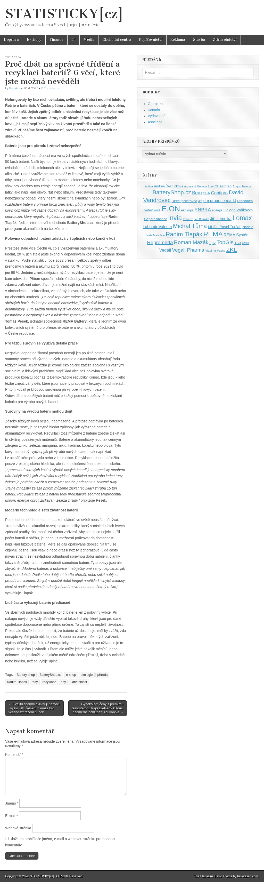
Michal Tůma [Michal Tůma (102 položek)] (190, 226)
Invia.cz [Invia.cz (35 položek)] (188, 219)
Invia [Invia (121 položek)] (175, 217)
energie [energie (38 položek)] (217, 210)
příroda (102, 675)
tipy (63, 682)
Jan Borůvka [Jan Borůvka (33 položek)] (201, 219)
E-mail (11, 816)
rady (34, 682)
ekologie (87, 675)
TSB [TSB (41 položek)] (237, 243)
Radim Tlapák (17, 682)
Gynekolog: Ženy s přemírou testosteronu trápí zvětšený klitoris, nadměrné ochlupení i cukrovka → (97, 708)
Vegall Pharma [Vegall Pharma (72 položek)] (188, 250)
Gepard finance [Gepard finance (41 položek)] (155, 219)
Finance (56, 39)
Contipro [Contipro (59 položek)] (219, 192)
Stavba (199, 39)
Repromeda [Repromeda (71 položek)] (160, 242)
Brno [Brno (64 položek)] (197, 192)
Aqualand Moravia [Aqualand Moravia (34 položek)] (195, 186)
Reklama (177, 39)
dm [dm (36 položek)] (200, 201)
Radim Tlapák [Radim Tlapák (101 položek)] (184, 234)
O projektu (156, 104)
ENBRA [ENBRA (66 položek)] (203, 209)
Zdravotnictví (225, 39)
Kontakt (154, 110)
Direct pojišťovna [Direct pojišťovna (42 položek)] (184, 201)
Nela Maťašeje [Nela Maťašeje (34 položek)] (155, 235)
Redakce (14, 88)
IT (73, 39)
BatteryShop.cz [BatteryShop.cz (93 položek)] (171, 192)
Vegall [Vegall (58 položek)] (165, 250)
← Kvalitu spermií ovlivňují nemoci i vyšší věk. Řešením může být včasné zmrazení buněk (34, 708)
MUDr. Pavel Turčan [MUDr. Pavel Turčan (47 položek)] (224, 227)
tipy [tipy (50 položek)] (212, 242)
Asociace (155, 122)
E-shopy (34, 39)
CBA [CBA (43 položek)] (206, 193)
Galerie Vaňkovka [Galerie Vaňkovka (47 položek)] (238, 210)
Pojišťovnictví (150, 39)
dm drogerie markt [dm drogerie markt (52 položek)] (219, 200)
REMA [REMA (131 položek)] (213, 234)
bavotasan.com (247, 876)
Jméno (11, 803)
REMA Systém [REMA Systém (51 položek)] (237, 235)
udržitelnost (78, 682)
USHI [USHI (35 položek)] (245, 243)
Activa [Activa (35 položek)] (149, 186)
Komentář (14, 754)
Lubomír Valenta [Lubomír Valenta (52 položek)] (157, 226)
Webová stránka (18, 828)
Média (89, 39)
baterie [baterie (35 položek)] (246, 186)
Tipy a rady (13, 57)
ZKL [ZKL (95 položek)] (231, 249)
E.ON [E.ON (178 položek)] (171, 208)
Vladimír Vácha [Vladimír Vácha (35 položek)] (215, 250)
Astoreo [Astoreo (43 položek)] (225, 186)
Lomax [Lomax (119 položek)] (242, 217)
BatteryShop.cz (50, 675)
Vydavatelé (157, 116)
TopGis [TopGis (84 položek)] (225, 242)
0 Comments (50, 88)
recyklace (49, 682)
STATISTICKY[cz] (64, 14)
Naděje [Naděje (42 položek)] (247, 227)
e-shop (71, 675)
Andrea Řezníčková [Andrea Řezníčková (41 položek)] (168, 186)
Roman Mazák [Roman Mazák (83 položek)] (191, 242)
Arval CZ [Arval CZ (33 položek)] (213, 186)
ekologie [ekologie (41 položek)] (187, 210)
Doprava (11, 39)
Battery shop (25, 675)
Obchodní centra (116, 39)
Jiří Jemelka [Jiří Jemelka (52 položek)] (221, 219)
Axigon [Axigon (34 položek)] (237, 186)
